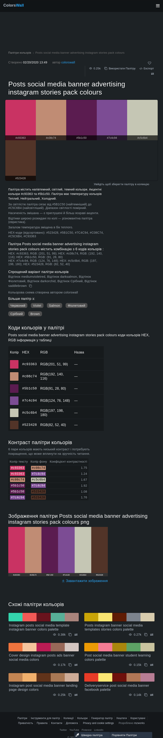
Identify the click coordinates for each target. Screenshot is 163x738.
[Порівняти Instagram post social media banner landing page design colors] (76, 695)
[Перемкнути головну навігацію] (158, 6)
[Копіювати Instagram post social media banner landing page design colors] (70, 695)
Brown (35, 314)
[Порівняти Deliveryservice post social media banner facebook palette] (152, 695)
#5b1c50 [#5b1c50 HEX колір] (14, 385)
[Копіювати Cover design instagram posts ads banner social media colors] (70, 665)
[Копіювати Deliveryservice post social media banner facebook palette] (146, 695)
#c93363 (29, 364)
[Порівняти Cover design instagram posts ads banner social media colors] (76, 665)
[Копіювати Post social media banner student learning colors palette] (146, 665)
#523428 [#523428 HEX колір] (14, 422)
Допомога (72, 723)
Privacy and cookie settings (98, 723)
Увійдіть (99, 184)
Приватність (25, 723)
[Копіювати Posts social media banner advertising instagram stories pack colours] (30, 286)
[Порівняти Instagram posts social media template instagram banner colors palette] (76, 635)
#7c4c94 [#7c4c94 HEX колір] (14, 397)
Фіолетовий (76, 305)
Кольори (82, 718)
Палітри (22, 718)
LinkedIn (98, 730)
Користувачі (138, 718)
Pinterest (86, 730)
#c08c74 (29, 376)
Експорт (146, 68)
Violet (37, 305)
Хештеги (121, 718)
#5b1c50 (29, 388)
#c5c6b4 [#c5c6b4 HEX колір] (14, 410)
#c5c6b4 (29, 412)
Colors (13, 5)
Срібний (16, 314)
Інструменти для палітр (45, 718)
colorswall (68, 62)
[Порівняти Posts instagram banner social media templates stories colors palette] (152, 635)
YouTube (74, 730)
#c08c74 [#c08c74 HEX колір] (14, 373)
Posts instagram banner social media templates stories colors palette (114, 627)
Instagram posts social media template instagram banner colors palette (39, 627)
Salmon (54, 305)
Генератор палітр (102, 718)
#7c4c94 (29, 400)
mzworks (139, 723)
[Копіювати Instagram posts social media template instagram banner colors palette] (70, 635)
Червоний (17, 305)
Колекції (68, 718)
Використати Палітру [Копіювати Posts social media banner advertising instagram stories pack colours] (119, 68)
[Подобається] (149, 63)
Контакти (56, 723)
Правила (42, 723)
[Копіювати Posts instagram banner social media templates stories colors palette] (146, 635)
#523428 (29, 424)
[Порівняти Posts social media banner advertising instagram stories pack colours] (152, 74)
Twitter (63, 730)
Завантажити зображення (85, 581)
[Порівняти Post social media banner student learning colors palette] (152, 665)
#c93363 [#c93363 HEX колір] (14, 361)
